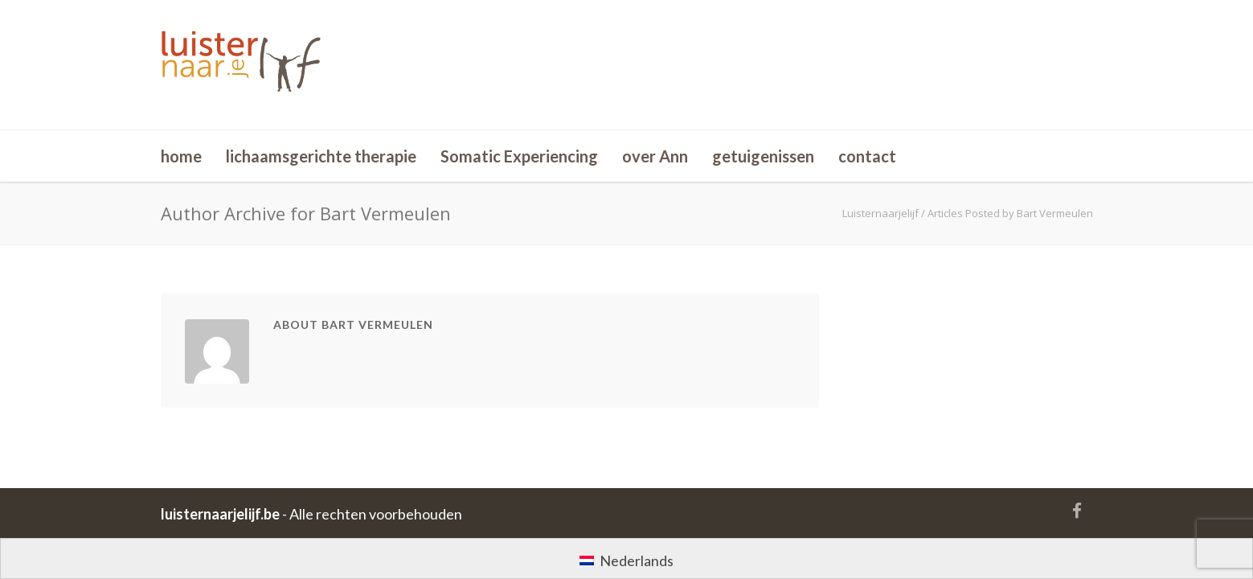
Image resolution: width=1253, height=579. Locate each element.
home (181, 156)
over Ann (655, 156)
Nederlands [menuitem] (637, 560)
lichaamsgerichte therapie (321, 156)
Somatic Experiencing (519, 156)
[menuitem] (626, 559)
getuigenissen (763, 156)
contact (867, 156)
